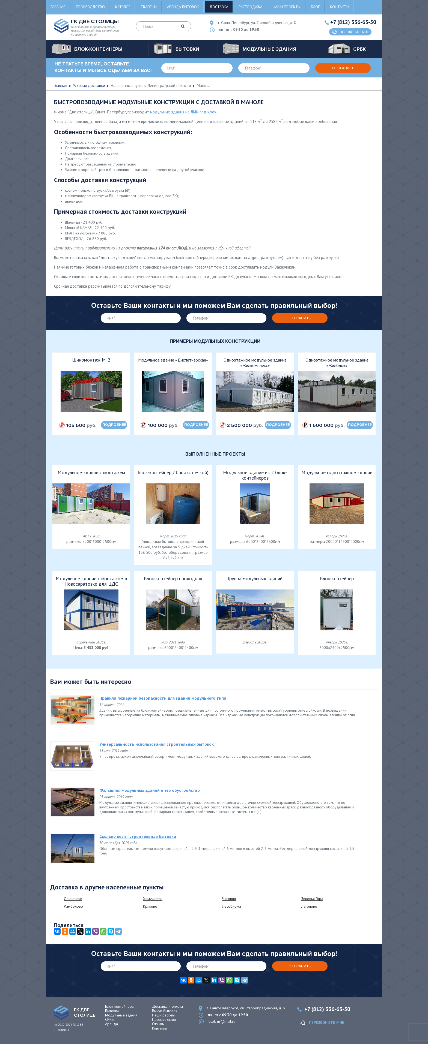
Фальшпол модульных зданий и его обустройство (149, 790)
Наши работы (163, 1015)
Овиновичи (73, 898)
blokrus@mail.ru (222, 1021)
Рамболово (73, 906)
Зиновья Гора (312, 898)
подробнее (114, 425)
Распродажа (250, 6)
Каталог (122, 6)
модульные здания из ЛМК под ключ (183, 112)
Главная (58, 6)
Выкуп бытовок (164, 1011)
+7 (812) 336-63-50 (353, 22)
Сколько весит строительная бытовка (137, 836)
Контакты (339, 6)
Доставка (218, 6)
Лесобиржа (231, 906)
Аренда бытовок (183, 6)
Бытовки (112, 1011)
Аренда (111, 1024)
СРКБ (109, 1019)
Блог (315, 6)
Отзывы (158, 1024)
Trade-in (149, 6)
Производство (90, 6)
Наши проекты (287, 6)
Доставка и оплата (167, 1006)
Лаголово (309, 906)
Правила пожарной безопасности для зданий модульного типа (162, 698)
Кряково (150, 906)
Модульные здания (121, 1015)
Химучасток (152, 898)
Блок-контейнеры (119, 1006)
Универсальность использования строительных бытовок (156, 744)
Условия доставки (89, 85)
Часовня (229, 898)
